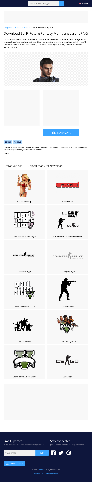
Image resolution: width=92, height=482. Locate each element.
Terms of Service (51, 474)
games (8, 142)
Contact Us (38, 474)
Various (27, 27)
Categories (8, 27)
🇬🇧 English (83, 3)
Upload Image (14, 463)
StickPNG (41, 470)
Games (18, 27)
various (17, 142)
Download (61, 132)
